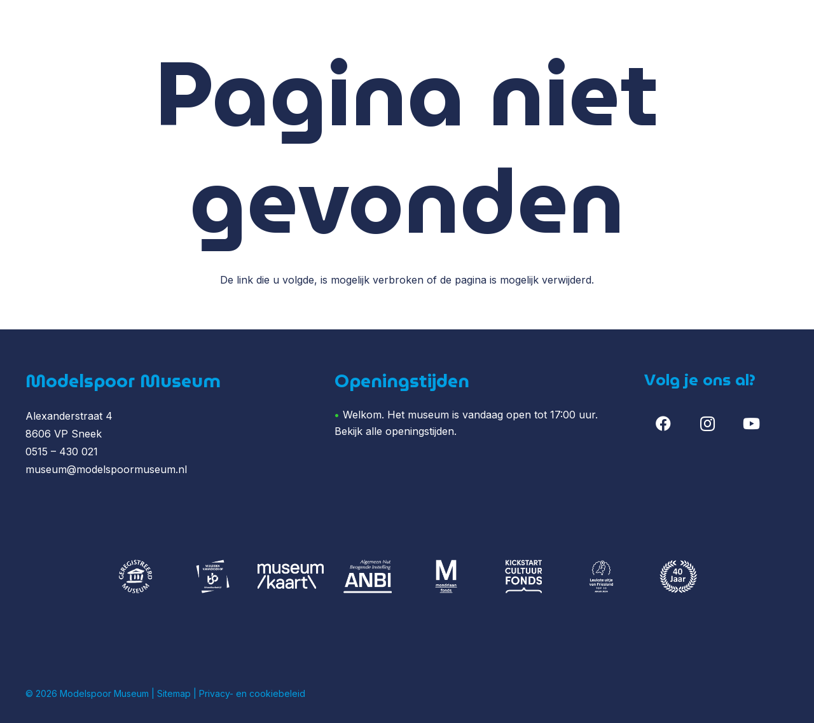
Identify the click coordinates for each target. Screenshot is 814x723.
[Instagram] (707, 423)
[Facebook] (663, 423)
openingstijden (419, 431)
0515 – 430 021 (61, 451)
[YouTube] (752, 423)
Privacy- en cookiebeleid (252, 693)
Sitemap (174, 693)
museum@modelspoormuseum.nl (106, 469)
